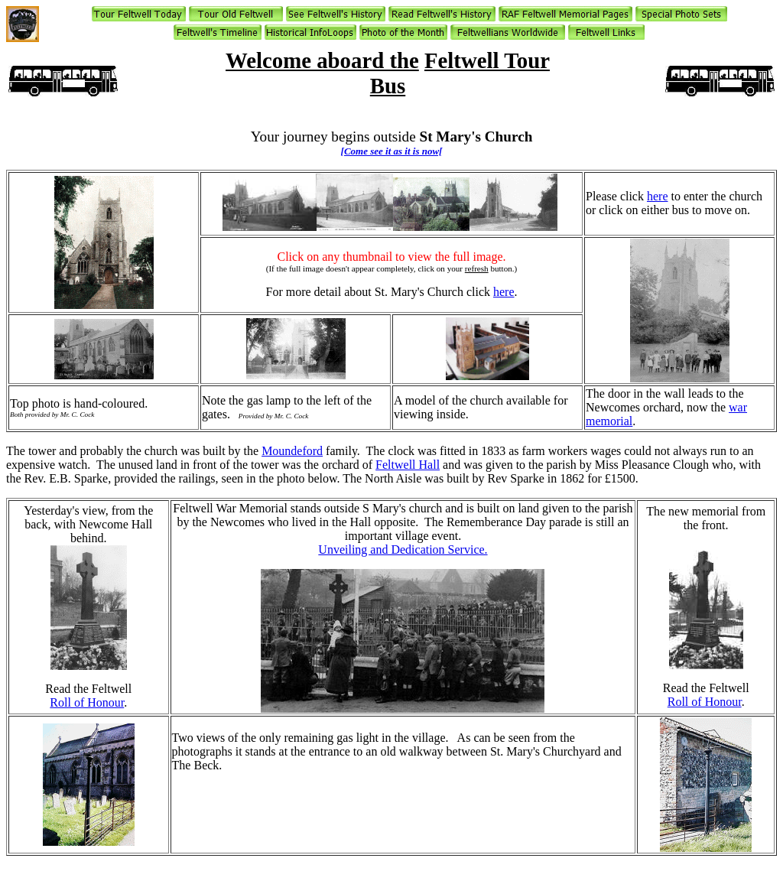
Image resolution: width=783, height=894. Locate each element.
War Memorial (252, 508)
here (657, 196)
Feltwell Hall (407, 464)
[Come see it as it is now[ (392, 151)
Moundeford (292, 450)
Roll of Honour (87, 702)
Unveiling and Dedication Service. (402, 549)
